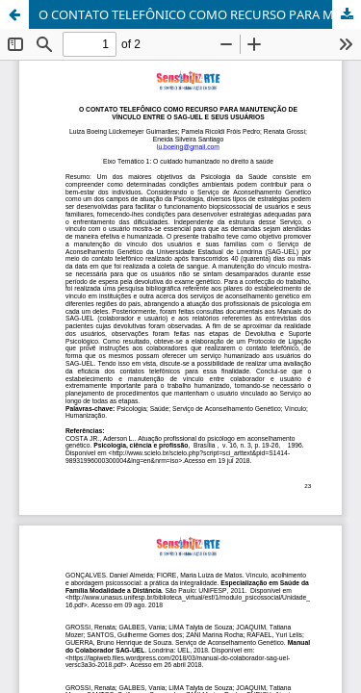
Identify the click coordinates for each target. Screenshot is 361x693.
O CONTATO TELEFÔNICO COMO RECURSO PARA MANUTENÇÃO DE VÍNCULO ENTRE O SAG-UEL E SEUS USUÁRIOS (200, 14)
